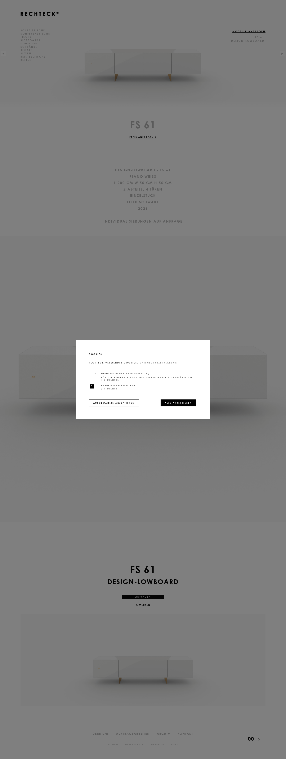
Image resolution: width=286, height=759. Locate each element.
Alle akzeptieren (178, 402)
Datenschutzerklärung (158, 362)
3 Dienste (110, 379)
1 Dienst (109, 388)
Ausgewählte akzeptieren (114, 402)
